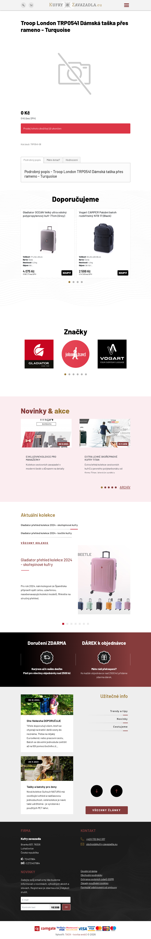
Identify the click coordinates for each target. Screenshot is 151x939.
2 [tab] (73, 282)
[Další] (97, 791)
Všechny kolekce (35, 543)
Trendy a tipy (119, 710)
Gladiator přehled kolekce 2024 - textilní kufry (46, 533)
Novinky (122, 718)
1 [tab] (69, 282)
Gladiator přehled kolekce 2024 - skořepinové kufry (49, 524)
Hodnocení (72, 159)
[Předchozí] (116, 791)
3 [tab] (78, 282)
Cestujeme (120, 726)
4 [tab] (82, 282)
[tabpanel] (47, 243)
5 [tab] (82, 374)
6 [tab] (86, 374)
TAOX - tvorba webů (76, 934)
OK (66, 907)
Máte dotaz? (53, 159)
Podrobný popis (32, 159)
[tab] (32, 160)
